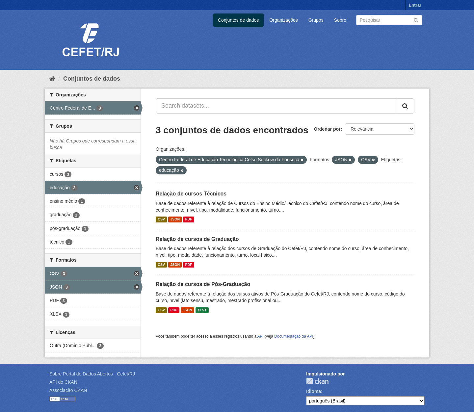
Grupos (316, 20)
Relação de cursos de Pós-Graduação (203, 284)
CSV (161, 219)
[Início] (52, 78)
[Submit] (416, 19)
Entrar (415, 5)
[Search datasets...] (276, 106)
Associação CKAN (68, 390)
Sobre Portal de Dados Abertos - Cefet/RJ (92, 373)
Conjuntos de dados (238, 20)
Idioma (313, 391)
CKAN (317, 381)
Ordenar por (327, 129)
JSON (175, 219)
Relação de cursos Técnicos (191, 193)
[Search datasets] (389, 20)
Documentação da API (293, 336)
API (260, 336)
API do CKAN (63, 382)
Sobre (340, 20)
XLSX (202, 310)
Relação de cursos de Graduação (197, 239)
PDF (188, 219)
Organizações (283, 20)
